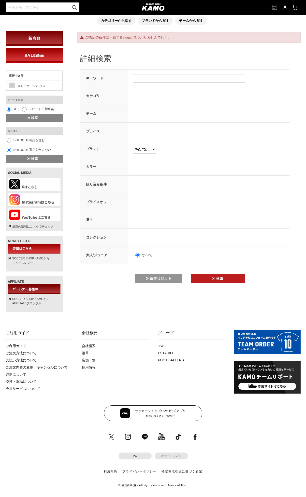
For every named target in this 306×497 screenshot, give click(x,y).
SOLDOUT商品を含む (29, 140)
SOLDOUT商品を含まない (32, 150)
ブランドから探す (155, 21)
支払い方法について (21, 360)
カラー (91, 167)
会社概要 (89, 346)
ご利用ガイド (16, 346)
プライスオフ (96, 202)
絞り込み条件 (96, 184)
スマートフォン (171, 456)
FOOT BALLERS (171, 360)
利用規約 (110, 471)
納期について (16, 374)
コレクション (96, 237)
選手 (89, 220)
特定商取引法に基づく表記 (181, 471)
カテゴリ (93, 96)
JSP (161, 346)
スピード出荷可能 (41, 109)
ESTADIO (165, 353)
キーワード (94, 78)
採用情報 (89, 367)
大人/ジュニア (97, 255)
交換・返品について (21, 381)
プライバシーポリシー (139, 471)
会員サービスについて (23, 389)
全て (16, 109)
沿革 (85, 353)
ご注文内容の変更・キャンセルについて (37, 367)
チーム (91, 113)
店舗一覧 (89, 360)
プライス (93, 131)
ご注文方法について (21, 353)
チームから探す (191, 21)
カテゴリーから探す (116, 21)
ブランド (93, 149)
